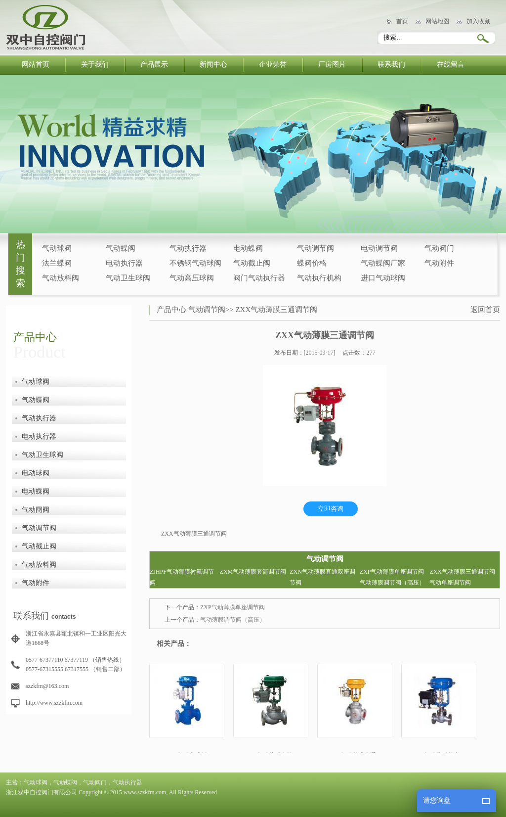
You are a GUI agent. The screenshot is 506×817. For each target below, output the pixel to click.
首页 (402, 21)
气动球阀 (57, 248)
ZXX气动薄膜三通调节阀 (276, 310)
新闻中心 (213, 64)
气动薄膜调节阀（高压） (392, 582)
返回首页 (485, 310)
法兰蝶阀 (57, 263)
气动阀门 (439, 248)
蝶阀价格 (312, 263)
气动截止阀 (251, 263)
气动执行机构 (319, 278)
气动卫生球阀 (128, 278)
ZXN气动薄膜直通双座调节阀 (322, 577)
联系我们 (391, 64)
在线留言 (450, 64)
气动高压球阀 (191, 278)
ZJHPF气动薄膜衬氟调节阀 (182, 577)
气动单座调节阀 (450, 582)
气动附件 (439, 263)
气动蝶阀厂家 (383, 263)
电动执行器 (124, 263)
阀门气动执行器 (259, 278)
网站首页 (35, 64)
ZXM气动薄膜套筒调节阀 (253, 571)
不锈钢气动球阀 (195, 263)
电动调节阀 (379, 248)
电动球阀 (35, 473)
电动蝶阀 (248, 248)
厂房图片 (332, 64)
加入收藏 (478, 21)
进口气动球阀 (383, 278)
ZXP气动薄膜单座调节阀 (392, 571)
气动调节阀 (315, 248)
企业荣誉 (273, 64)
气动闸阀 (35, 509)
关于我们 (95, 64)
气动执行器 (188, 248)
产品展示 (154, 64)
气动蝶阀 (120, 248)
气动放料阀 (60, 278)
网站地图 (437, 21)
